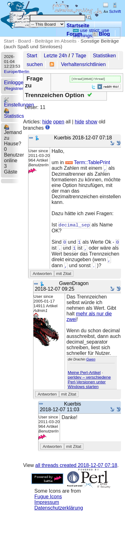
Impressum (46, 504)
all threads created (76, 467)
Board (24, 41)
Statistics (14, 113)
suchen (35, 64)
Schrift (112, 11)
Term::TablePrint (87, 163)
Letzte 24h (55, 55)
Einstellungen (19, 102)
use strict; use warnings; (91, 33)
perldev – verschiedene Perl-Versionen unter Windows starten (89, 384)
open (58, 122)
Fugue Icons (48, 499)
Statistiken (104, 55)
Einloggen (15, 82)
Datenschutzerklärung (58, 510)
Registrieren (16, 88)
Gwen (90, 362)
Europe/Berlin (16, 71)
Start (9, 41)
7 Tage (78, 55)
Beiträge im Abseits (56, 41)
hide (47, 122)
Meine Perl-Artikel (84, 375)
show (91, 122)
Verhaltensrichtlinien (83, 64)
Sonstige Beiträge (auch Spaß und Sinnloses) (61, 43)
